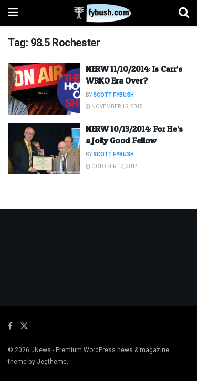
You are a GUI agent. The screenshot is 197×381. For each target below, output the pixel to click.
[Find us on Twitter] (24, 326)
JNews (41, 350)
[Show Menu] (13, 13)
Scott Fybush (113, 95)
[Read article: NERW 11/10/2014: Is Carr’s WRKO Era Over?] (44, 89)
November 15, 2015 (114, 106)
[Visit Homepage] (98, 13)
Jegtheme (52, 361)
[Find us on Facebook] (10, 326)
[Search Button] (184, 13)
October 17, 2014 (112, 166)
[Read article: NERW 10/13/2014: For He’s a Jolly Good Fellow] (44, 149)
